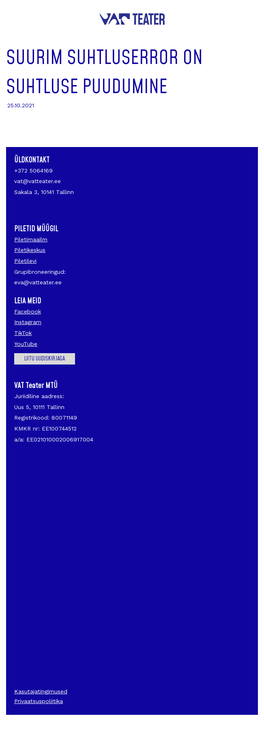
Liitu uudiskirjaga (44, 359)
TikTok (23, 333)
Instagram (27, 322)
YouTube (25, 344)
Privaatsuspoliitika (38, 701)
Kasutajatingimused (40, 691)
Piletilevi (25, 261)
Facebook (27, 311)
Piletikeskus (29, 250)
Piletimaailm (30, 239)
